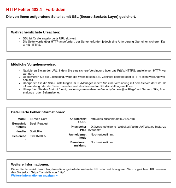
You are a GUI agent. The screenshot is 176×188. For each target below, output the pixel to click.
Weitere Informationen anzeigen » (34, 175)
